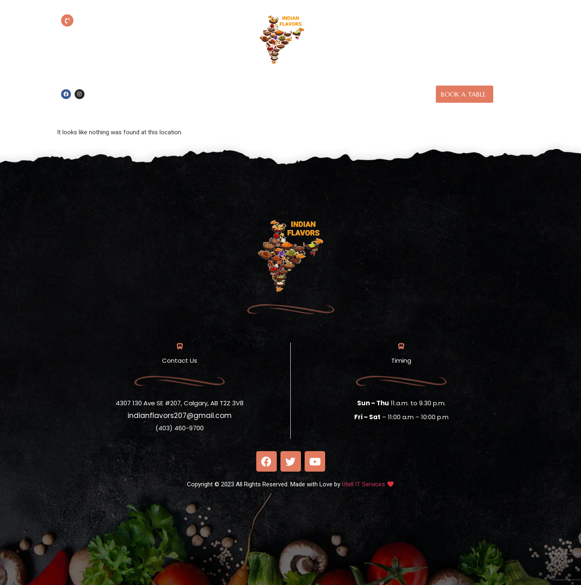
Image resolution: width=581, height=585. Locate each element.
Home (286, 84)
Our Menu (366, 84)
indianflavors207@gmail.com (180, 415)
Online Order (243, 84)
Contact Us (302, 103)
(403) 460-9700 (123, 32)
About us (323, 84)
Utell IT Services (363, 484)
